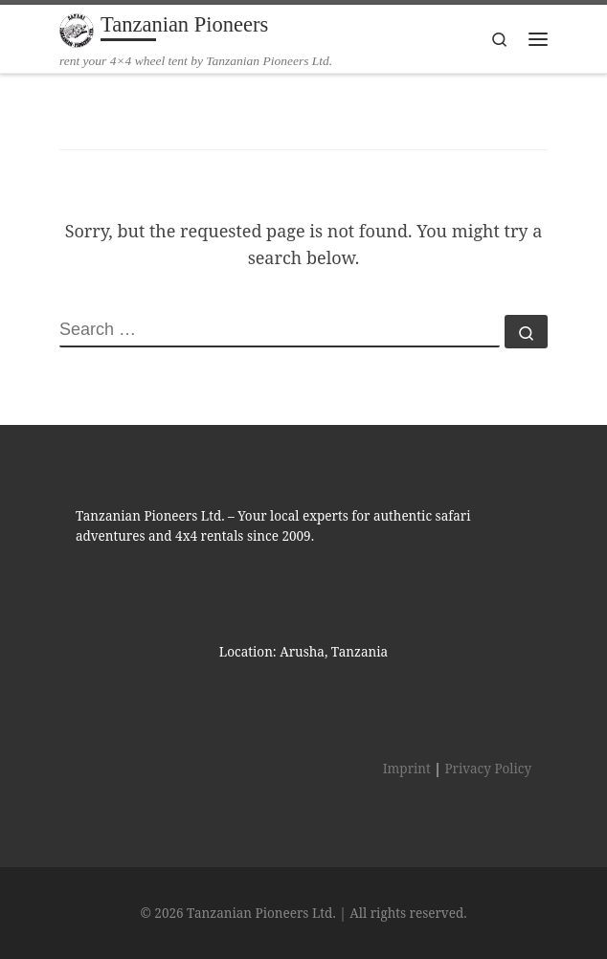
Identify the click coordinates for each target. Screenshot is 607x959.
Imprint (407, 768)
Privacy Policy (487, 768)
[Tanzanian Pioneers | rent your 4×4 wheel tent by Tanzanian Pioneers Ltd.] (76, 28)
